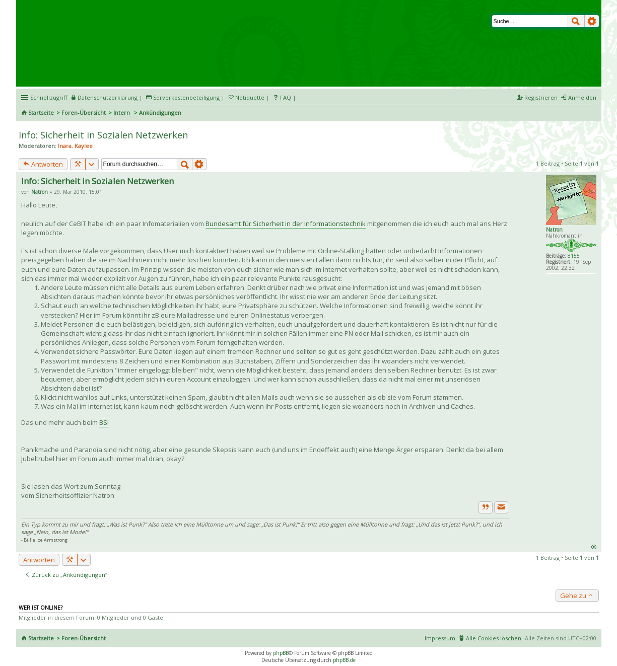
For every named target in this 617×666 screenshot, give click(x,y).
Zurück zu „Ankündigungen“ (66, 574)
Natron (554, 229)
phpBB (281, 652)
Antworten (43, 164)
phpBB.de (344, 659)
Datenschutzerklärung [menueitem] (108, 97)
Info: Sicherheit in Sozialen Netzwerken (103, 135)
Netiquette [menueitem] (249, 97)
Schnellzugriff (48, 97)
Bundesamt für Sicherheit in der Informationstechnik (285, 223)
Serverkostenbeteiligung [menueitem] (186, 97)
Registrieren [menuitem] (541, 97)
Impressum (440, 638)
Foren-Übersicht (83, 112)
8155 (574, 255)
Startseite (41, 112)
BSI (104, 422)
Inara (65, 146)
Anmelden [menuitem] (582, 97)
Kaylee (84, 146)
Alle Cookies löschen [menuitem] (493, 638)
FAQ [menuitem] (285, 97)
